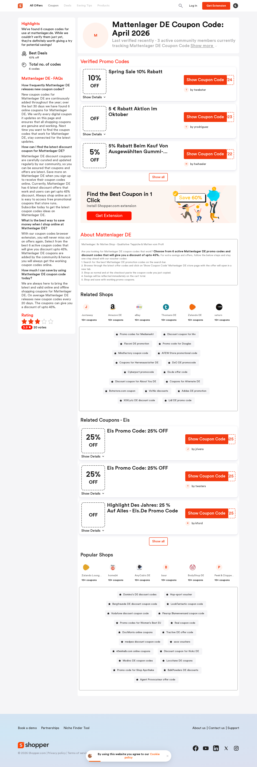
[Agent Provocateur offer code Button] (156, 679)
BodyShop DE (196, 575)
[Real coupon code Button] (183, 623)
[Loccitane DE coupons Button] (178, 661)
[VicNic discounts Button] (157, 391)
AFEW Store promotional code (179, 353)
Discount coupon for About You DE (135, 381)
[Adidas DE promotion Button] (193, 391)
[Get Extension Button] (109, 215)
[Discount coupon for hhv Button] (180, 334)
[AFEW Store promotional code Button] (178, 353)
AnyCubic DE (142, 575)
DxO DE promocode (184, 362)
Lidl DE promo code (180, 400)
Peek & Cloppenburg (227, 575)
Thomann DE (168, 315)
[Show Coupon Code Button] (205, 80)
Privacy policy (57, 753)
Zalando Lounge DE (93, 575)
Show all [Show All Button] (158, 177)
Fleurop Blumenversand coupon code (183, 613)
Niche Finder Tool (76, 728)
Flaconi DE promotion (136, 343)
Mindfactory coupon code (133, 353)
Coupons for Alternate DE (185, 381)
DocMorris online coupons (137, 632)
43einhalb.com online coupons (133, 651)
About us (199, 728)
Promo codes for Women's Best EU (140, 623)
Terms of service (78, 753)
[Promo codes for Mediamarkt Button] (135, 334)
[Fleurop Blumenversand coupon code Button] (181, 613)
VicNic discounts (158, 391)
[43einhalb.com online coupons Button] (131, 651)
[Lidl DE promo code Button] (178, 400)
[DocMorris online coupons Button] (136, 632)
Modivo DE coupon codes (138, 660)
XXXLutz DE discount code (139, 400)
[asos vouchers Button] (180, 642)
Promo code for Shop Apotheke (135, 670)
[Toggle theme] (235, 5)
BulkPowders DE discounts (183, 670)
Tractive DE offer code (179, 632)
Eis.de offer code (177, 372)
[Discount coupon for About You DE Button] (134, 381)
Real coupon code (185, 623)
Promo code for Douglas (177, 343)
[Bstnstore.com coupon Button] (120, 391)
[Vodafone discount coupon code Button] (128, 613)
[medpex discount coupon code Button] (141, 642)
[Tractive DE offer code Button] (178, 632)
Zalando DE (195, 315)
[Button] (193, 5)
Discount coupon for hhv (181, 334)
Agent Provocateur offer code (157, 679)
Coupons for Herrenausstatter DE (138, 362)
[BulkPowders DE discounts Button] (181, 670)
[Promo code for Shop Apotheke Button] (134, 670)
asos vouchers (182, 642)
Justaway (87, 315)
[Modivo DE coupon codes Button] (136, 661)
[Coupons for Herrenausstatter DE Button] (137, 362)
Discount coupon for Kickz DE (181, 651)
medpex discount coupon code (142, 642)
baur (164, 575)
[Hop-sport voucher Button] (179, 594)
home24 (113, 575)
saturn (218, 315)
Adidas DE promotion (194, 391)
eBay (137, 315)
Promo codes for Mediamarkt (137, 334)
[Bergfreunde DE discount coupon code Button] (133, 604)
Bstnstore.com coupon (122, 391)
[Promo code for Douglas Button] (175, 344)
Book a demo (27, 728)
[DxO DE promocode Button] (182, 362)
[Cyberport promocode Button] (139, 372)
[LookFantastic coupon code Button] (185, 604)
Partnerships (50, 728)
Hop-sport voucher (181, 594)
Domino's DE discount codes (140, 594)
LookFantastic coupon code (187, 604)
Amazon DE (115, 315)
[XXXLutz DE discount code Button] (138, 400)
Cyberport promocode (141, 372)
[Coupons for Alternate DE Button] (183, 381)
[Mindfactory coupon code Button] (131, 353)
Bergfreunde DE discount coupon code (134, 604)
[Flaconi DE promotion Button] (135, 344)
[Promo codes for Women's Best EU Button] (139, 623)
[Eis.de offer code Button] (176, 372)
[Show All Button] (158, 541)
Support (233, 728)
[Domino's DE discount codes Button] (138, 594)
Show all (158, 541)
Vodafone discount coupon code (130, 613)
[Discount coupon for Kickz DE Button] (180, 651)
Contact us (216, 728)
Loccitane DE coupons (179, 660)
